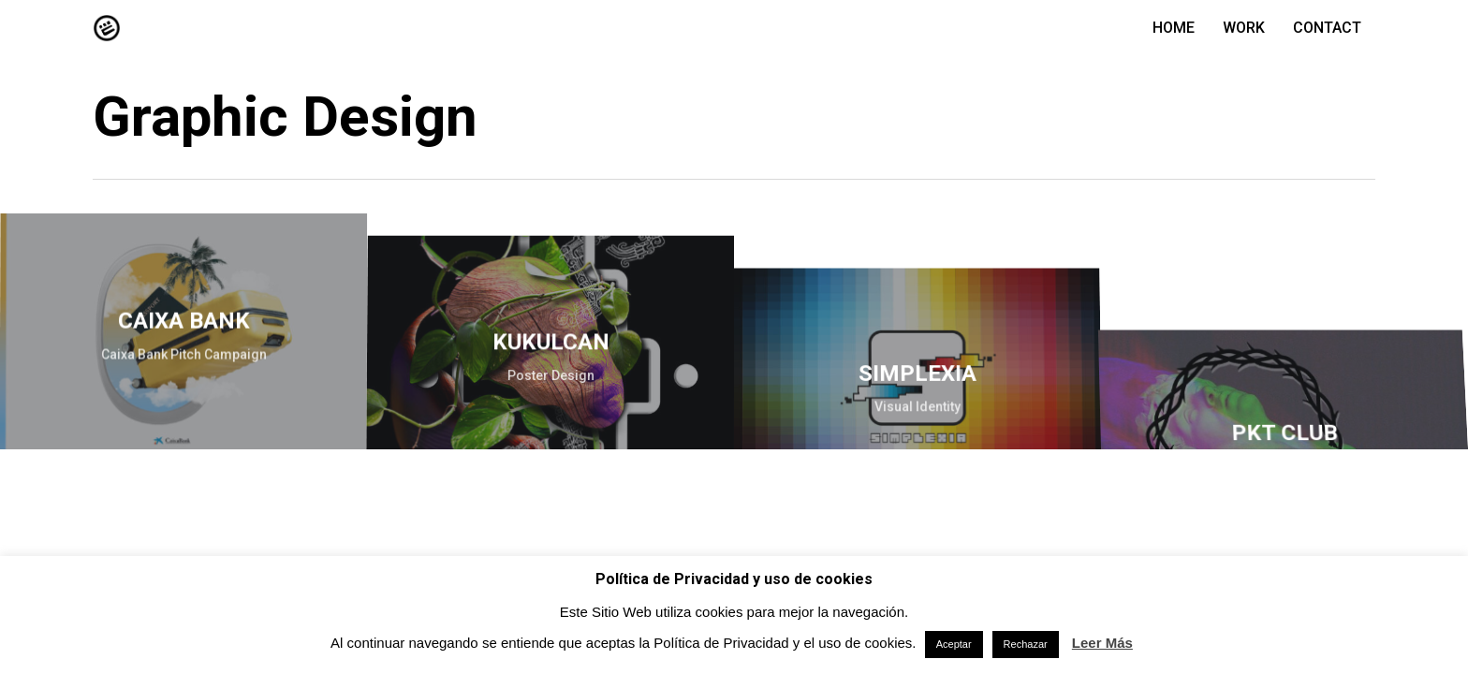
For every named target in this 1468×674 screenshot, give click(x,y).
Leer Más (1102, 643)
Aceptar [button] (954, 644)
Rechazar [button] (1026, 644)
